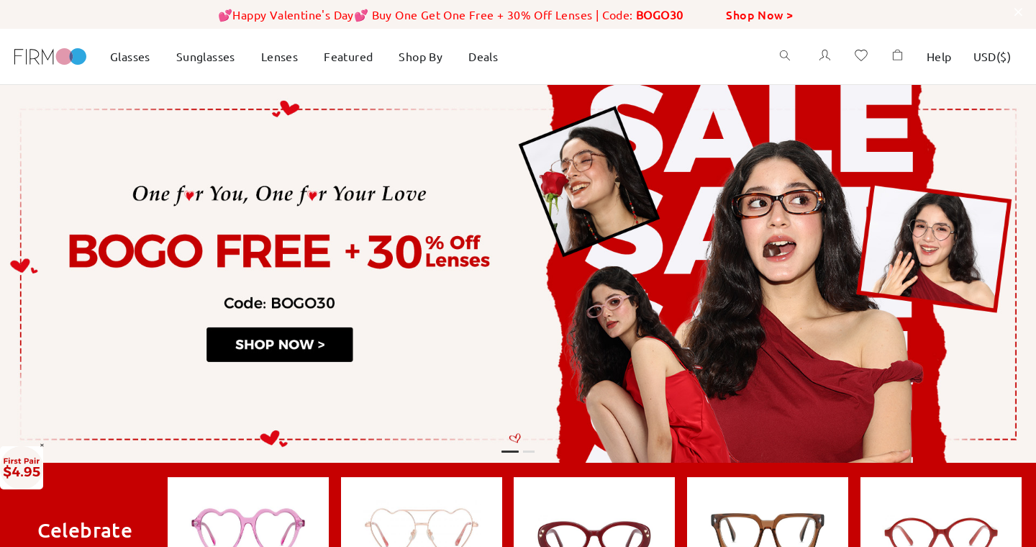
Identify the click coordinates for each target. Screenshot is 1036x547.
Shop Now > (759, 14)
